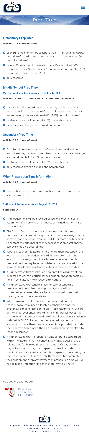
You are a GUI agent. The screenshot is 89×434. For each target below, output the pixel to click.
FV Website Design (51, 431)
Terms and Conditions (52, 428)
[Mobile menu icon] (83, 7)
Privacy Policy (33, 428)
